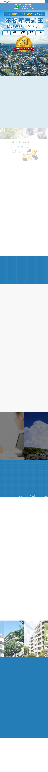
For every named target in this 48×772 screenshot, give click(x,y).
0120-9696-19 (25, 7)
